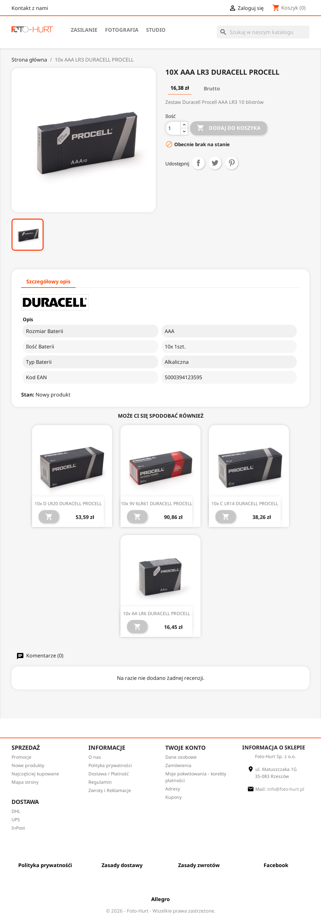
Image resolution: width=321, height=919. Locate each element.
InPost (18, 828)
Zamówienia (178, 765)
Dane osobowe (181, 757)
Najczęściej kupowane (35, 774)
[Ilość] (173, 128)
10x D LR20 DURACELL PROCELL (68, 503)
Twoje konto (185, 747)
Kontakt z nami (30, 8)
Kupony (173, 797)
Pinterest (231, 162)
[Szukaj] (263, 32)
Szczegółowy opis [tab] (48, 281)
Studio (156, 29)
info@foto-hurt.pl (285, 789)
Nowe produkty (28, 765)
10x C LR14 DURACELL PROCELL (244, 503)
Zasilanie (84, 29)
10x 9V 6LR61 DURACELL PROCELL (156, 503)
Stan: (27, 394)
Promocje (21, 757)
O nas (94, 757)
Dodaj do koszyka (228, 129)
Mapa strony (25, 782)
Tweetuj (215, 162)
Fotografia (121, 29)
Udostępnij (198, 162)
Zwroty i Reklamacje (109, 790)
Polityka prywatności (110, 765)
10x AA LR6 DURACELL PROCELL (156, 613)
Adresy (172, 789)
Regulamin (100, 782)
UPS (16, 819)
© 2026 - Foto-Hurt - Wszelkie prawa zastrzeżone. (160, 910)
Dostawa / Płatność (108, 774)
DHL (16, 811)
